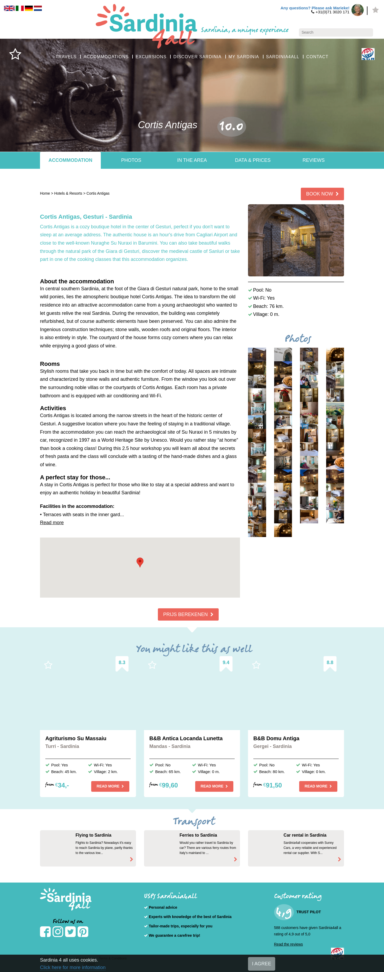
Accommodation (71, 160)
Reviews (313, 160)
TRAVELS (66, 56)
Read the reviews (288, 944)
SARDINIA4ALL (282, 56)
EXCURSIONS (150, 56)
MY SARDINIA (244, 56)
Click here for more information (73, 967)
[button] (140, 562)
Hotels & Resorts (68, 193)
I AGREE (261, 963)
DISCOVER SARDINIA (197, 56)
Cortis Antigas (97, 193)
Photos (131, 160)
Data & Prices (252, 160)
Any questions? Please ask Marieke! (315, 8)
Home (45, 193)
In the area (192, 160)
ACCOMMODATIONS (106, 56)
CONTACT (317, 56)
